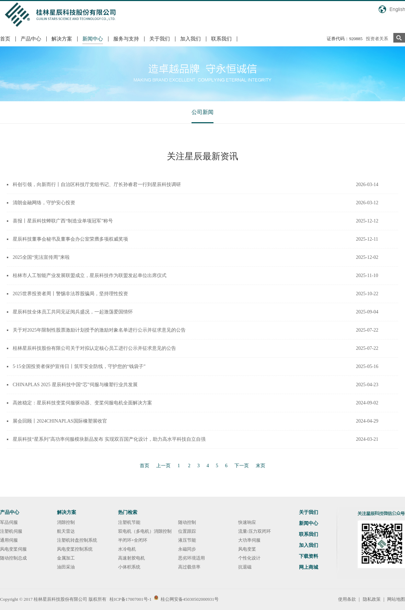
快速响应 (247, 522)
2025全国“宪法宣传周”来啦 (41, 257)
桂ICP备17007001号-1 (130, 599)
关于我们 (159, 39)
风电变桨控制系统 (75, 549)
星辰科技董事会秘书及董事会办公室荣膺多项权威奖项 (70, 239)
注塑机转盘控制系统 (77, 540)
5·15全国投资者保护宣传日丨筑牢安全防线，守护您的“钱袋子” (79, 366)
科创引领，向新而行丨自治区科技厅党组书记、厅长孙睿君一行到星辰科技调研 (97, 184)
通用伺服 (9, 540)
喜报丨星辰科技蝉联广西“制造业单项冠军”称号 (63, 220)
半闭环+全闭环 (132, 540)
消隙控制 (66, 522)
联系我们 (221, 39)
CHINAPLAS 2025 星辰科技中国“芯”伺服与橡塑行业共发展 (75, 384)
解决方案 (61, 39)
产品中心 (31, 39)
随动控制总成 (13, 558)
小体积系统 (129, 566)
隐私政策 (372, 599)
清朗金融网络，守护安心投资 (44, 202)
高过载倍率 (189, 566)
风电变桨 (247, 549)
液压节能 (187, 540)
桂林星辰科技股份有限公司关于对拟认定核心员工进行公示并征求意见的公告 (94, 348)
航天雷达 (66, 531)
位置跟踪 (187, 531)
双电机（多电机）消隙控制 (145, 531)
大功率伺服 (249, 540)
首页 (5, 39)
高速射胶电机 (131, 558)
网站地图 (396, 599)
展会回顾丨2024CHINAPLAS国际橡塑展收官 (60, 421)
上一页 (163, 465)
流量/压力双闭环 (254, 531)
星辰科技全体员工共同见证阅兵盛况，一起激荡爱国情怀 (73, 311)
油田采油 (66, 566)
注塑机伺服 (11, 531)
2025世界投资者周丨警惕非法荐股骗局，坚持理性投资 (70, 293)
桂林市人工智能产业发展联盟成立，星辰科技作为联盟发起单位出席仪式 (89, 275)
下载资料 (308, 556)
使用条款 (347, 599)
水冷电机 (127, 549)
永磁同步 (187, 549)
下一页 (241, 465)
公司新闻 (202, 112)
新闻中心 (92, 39)
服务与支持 (126, 39)
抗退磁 (245, 566)
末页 (260, 465)
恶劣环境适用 (191, 558)
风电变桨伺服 (13, 549)
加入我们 (190, 39)
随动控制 (187, 522)
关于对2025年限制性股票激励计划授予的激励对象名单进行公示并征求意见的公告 (99, 330)
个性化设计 (249, 558)
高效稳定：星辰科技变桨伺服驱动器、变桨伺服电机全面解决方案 (82, 402)
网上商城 (308, 567)
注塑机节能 (129, 522)
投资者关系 (377, 38)
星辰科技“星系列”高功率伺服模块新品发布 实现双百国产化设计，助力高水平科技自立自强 (109, 439)
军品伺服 (9, 522)
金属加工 (66, 558)
